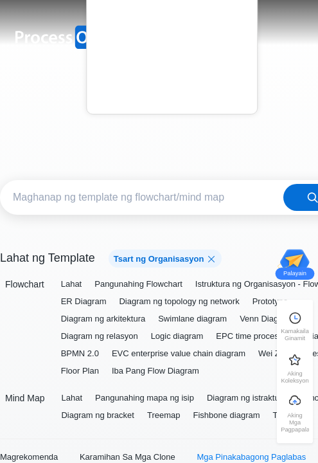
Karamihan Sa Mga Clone (127, 457)
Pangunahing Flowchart (138, 284)
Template (172, 28)
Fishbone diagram (226, 415)
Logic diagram (177, 336)
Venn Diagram (266, 318)
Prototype (270, 301)
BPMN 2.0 (80, 353)
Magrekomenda (29, 457)
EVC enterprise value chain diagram (178, 353)
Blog (172, 64)
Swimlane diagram (192, 318)
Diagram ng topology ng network (179, 301)
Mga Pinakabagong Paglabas (251, 457)
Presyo (172, 46)
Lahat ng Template (47, 257)
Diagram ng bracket (97, 415)
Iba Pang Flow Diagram (155, 371)
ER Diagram (84, 301)
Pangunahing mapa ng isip (144, 398)
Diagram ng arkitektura (103, 318)
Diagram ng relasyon (99, 336)
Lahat (71, 284)
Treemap (164, 415)
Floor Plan (80, 371)
